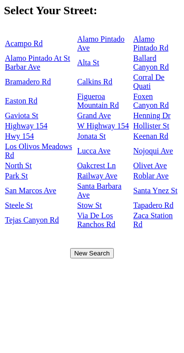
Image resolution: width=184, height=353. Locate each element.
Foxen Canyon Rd (151, 100)
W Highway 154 (103, 126)
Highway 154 (26, 126)
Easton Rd (21, 101)
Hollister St (151, 126)
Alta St (88, 62)
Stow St (89, 205)
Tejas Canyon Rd (32, 220)
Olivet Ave (150, 165)
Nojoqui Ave (153, 151)
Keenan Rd (151, 136)
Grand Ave (94, 115)
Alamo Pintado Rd (151, 43)
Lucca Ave (93, 151)
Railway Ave (97, 176)
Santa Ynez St (155, 190)
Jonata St (91, 136)
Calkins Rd (94, 81)
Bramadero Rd (28, 81)
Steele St (18, 205)
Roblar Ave (151, 176)
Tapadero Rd (153, 205)
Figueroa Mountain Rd (98, 100)
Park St (16, 176)
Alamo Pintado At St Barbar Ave (37, 62)
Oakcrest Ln (96, 165)
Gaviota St (21, 115)
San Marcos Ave (30, 190)
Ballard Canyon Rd (151, 62)
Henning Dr (152, 115)
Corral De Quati (149, 81)
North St (18, 165)
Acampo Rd (24, 43)
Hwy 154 (19, 136)
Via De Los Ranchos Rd (96, 219)
